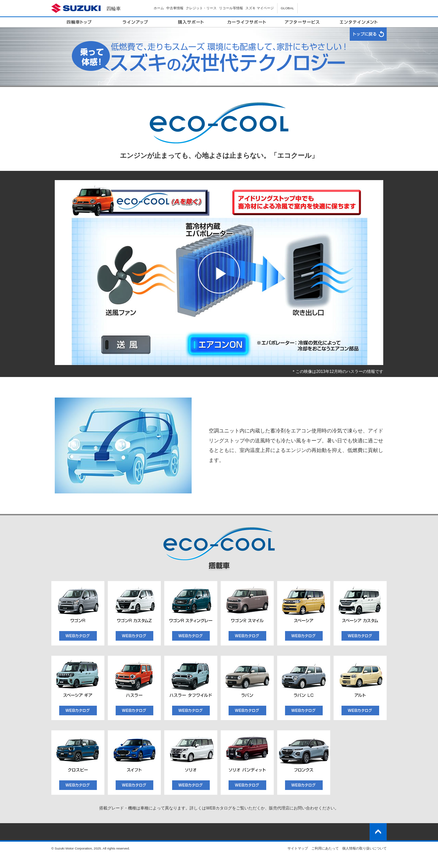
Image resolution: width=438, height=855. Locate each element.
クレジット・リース (201, 8)
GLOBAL (287, 8)
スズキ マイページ (259, 8)
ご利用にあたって (325, 848)
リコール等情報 (231, 8)
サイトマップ (297, 848)
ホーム (159, 8)
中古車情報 (174, 8)
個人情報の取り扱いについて (364, 848)
